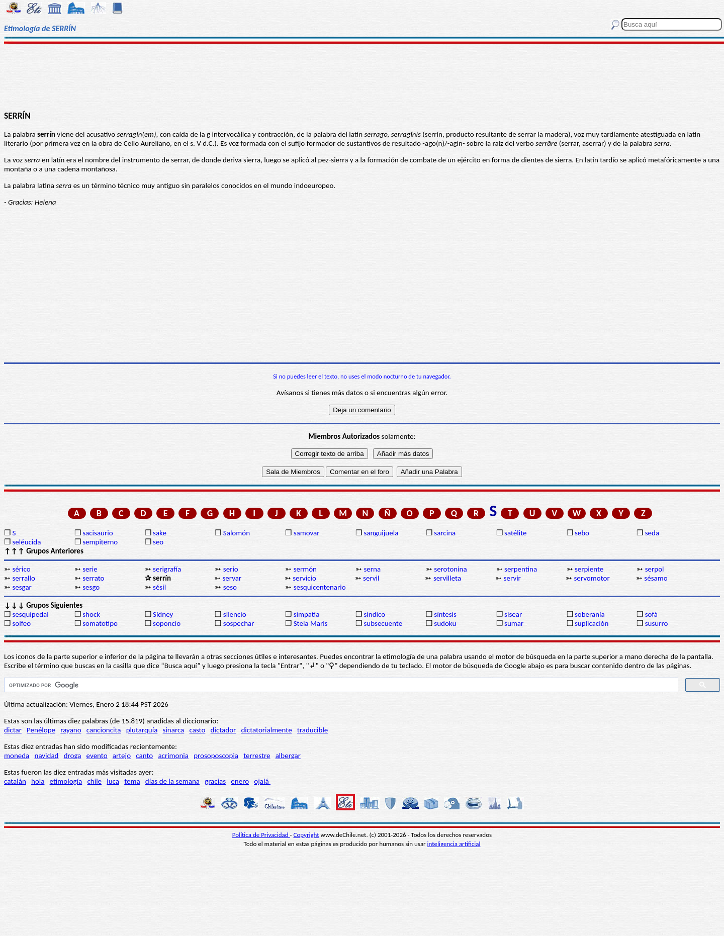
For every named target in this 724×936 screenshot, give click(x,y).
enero (240, 781)
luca (113, 781)
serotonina (450, 569)
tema (132, 781)
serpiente (589, 569)
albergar (288, 755)
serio (230, 569)
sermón (305, 569)
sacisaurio (97, 532)
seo (158, 541)
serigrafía (167, 569)
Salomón (236, 532)
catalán (15, 781)
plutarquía (142, 729)
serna (372, 569)
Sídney (163, 614)
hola (37, 781)
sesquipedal (30, 614)
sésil (159, 587)
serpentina (520, 569)
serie (89, 569)
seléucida (26, 541)
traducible (312, 729)
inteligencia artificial (454, 844)
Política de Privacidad (261, 834)
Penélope (41, 729)
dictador (223, 729)
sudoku (445, 623)
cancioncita (103, 729)
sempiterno (100, 541)
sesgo (91, 587)
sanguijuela (381, 532)
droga (72, 755)
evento (97, 755)
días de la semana (172, 781)
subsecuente (383, 623)
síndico (374, 614)
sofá (651, 614)
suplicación (592, 623)
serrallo (23, 578)
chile (94, 781)
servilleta (447, 578)
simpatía (307, 614)
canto (144, 755)
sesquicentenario (320, 587)
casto (198, 729)
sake (159, 532)
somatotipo (100, 623)
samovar (307, 532)
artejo (122, 755)
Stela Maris (311, 623)
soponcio (166, 623)
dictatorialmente (266, 729)
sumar (513, 623)
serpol (654, 569)
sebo (582, 532)
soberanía (590, 614)
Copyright (306, 834)
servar (231, 578)
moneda (16, 755)
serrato (93, 578)
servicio (304, 578)
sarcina (445, 532)
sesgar (21, 587)
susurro (656, 623)
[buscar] (340, 685)
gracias (215, 781)
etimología (66, 781)
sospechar (238, 623)
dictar (13, 729)
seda (652, 532)
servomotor (592, 578)
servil (371, 578)
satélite (515, 532)
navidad (47, 755)
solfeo (21, 623)
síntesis (445, 614)
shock (91, 614)
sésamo (655, 578)
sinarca (174, 729)
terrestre (256, 755)
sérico (21, 569)
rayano (70, 729)
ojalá (262, 781)
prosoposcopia (216, 755)
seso (230, 587)
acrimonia (173, 755)
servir (512, 578)
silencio (234, 614)
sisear (513, 614)
